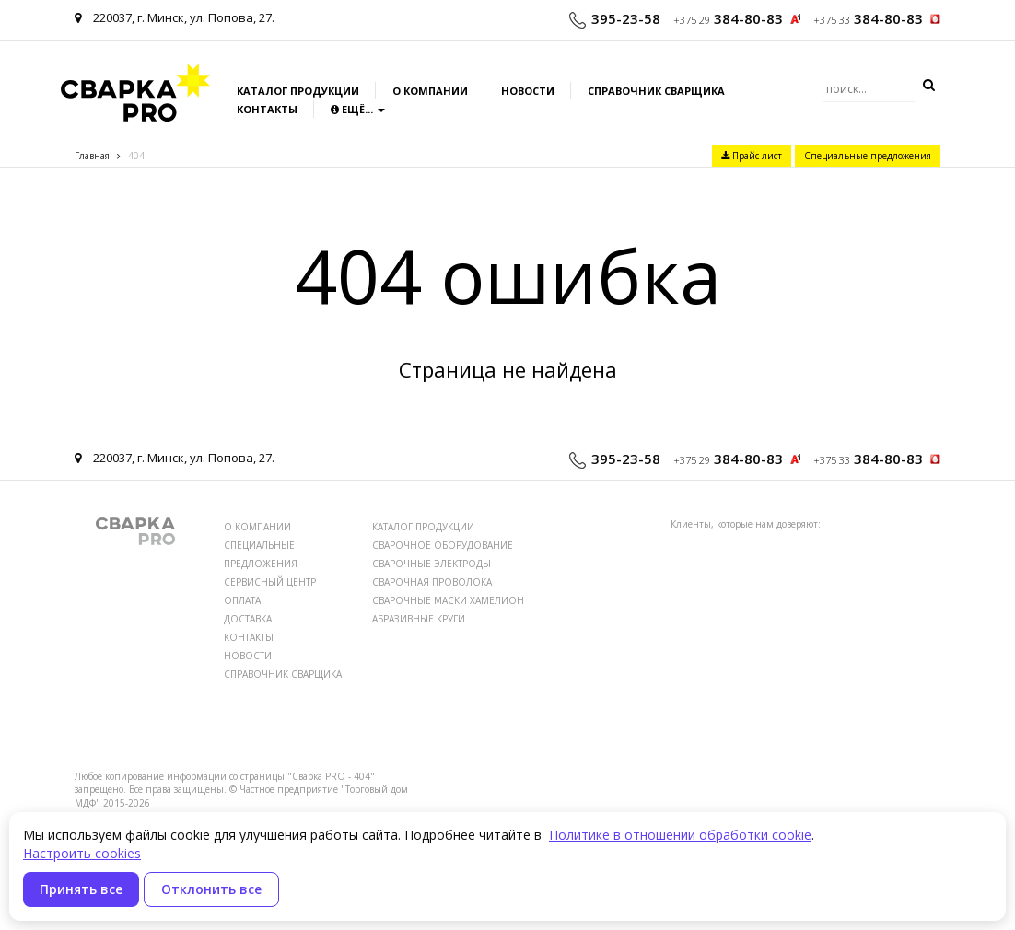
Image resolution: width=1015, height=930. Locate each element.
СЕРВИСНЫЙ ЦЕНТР (270, 581)
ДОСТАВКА (248, 618)
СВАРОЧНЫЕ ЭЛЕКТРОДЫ (431, 563)
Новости (527, 91)
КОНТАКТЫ (249, 637)
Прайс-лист (751, 155)
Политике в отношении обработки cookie (680, 834)
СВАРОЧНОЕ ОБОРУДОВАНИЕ (442, 545)
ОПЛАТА (242, 600)
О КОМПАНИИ (257, 526)
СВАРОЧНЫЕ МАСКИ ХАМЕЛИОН (448, 600)
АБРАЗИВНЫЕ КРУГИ (418, 618)
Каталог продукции (298, 91)
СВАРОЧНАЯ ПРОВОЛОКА (432, 581)
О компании (430, 91)
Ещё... (358, 109)
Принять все (81, 889)
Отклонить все (211, 889)
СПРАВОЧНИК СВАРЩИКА (283, 674)
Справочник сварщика (656, 91)
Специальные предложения (867, 155)
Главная (92, 155)
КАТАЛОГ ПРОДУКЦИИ (423, 526)
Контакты (267, 109)
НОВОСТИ (248, 655)
